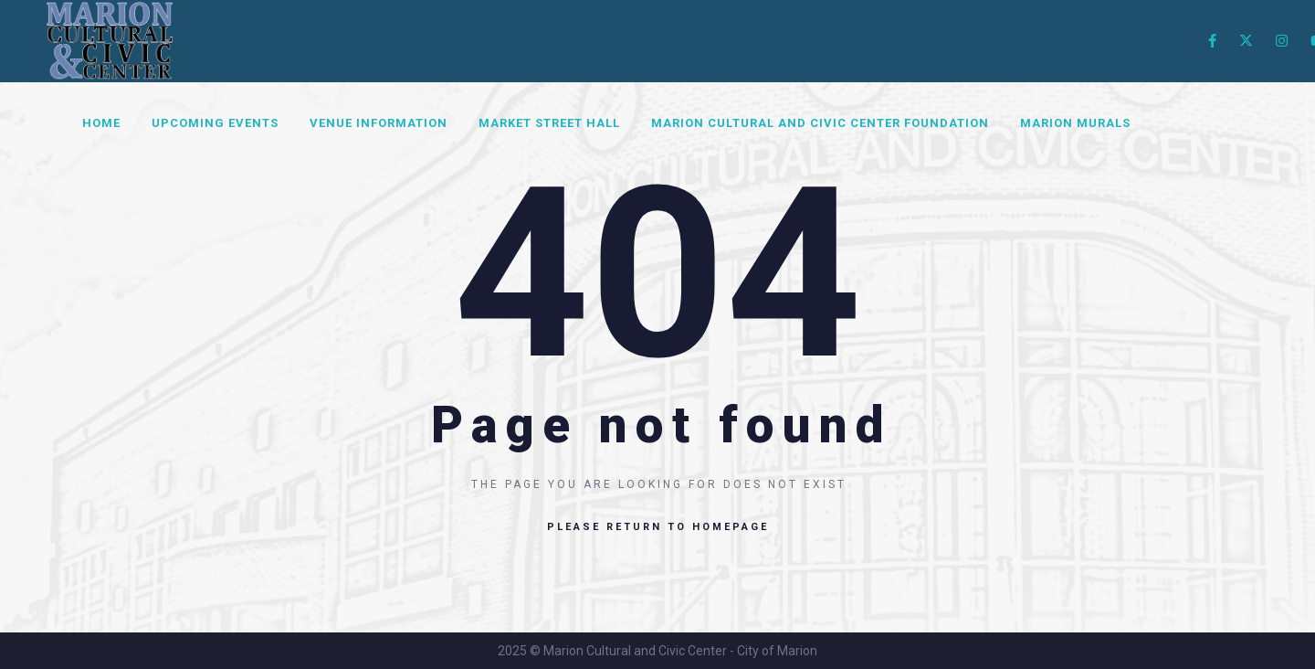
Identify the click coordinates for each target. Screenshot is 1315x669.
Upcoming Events (215, 123)
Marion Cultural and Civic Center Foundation (820, 123)
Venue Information (378, 123)
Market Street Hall (549, 123)
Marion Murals (1075, 123)
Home (101, 123)
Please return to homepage (658, 527)
